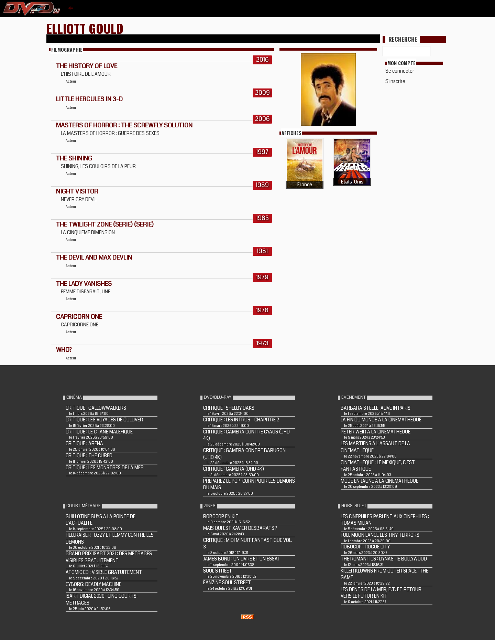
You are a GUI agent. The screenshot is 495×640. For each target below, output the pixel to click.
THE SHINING (74, 158)
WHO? (64, 349)
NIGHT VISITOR (77, 191)
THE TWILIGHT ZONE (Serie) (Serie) (105, 224)
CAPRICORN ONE (79, 316)
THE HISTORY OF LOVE (86, 66)
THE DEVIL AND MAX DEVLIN (94, 257)
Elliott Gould (84, 28)
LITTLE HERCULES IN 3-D (89, 99)
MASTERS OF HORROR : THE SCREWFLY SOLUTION (124, 125)
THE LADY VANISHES (84, 283)
